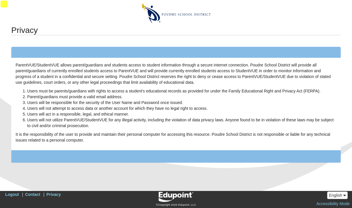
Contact (32, 194)
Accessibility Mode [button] (333, 203)
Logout (12, 194)
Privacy (54, 194)
